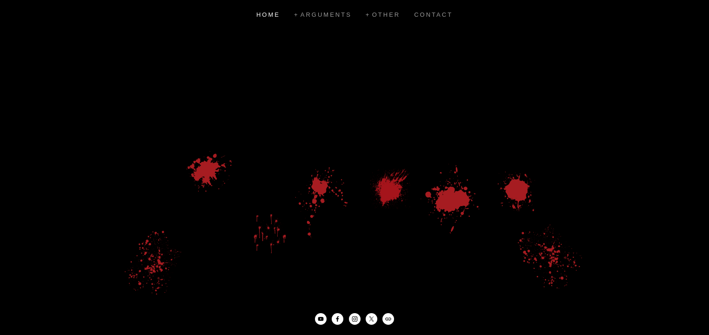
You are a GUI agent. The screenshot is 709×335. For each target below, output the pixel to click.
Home (268, 14)
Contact (433, 14)
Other (386, 14)
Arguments (326, 14)
